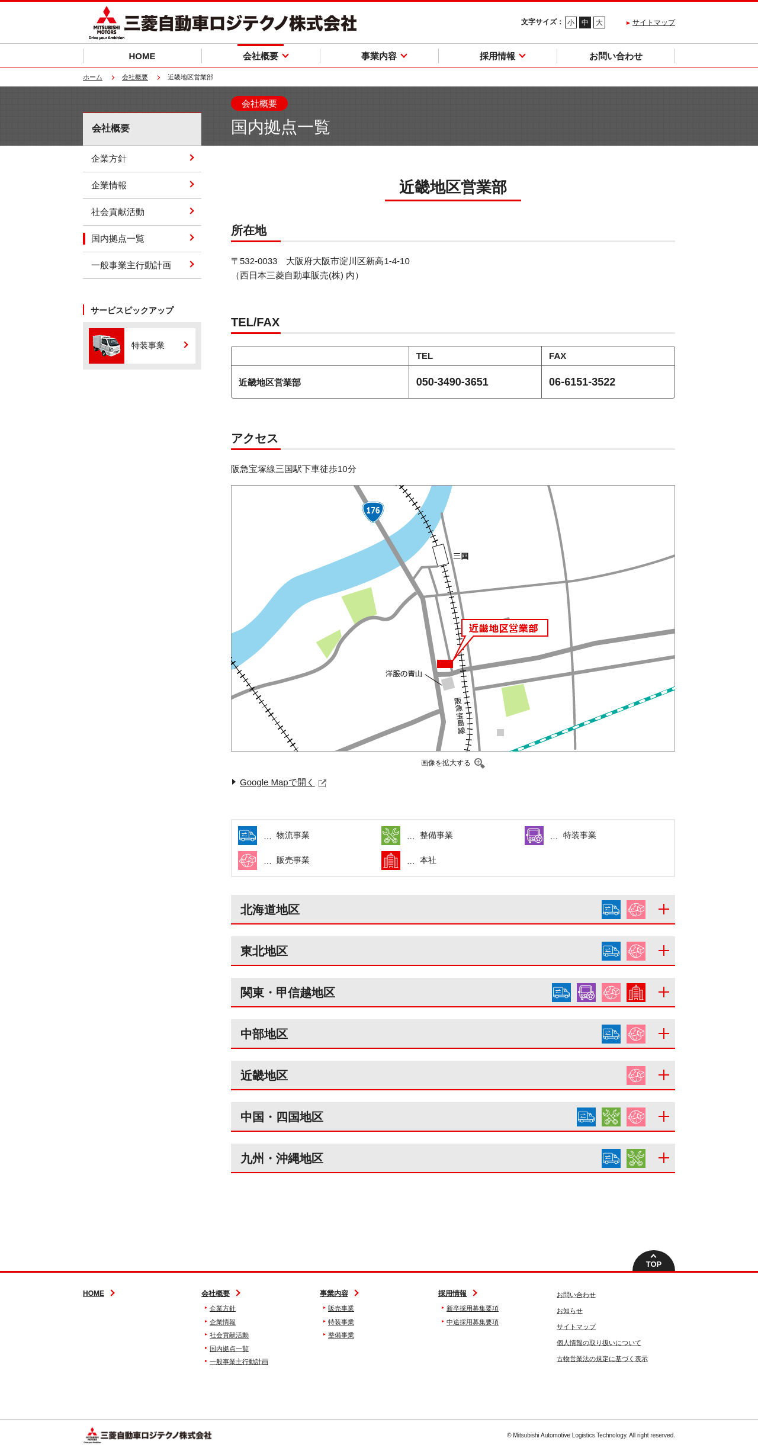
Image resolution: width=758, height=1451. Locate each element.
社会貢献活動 (117, 212)
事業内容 (334, 1293)
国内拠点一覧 (117, 238)
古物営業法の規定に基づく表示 (602, 1358)
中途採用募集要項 (473, 1321)
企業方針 (109, 158)
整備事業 (341, 1334)
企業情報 (109, 185)
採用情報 (452, 1293)
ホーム (92, 77)
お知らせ (570, 1310)
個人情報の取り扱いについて (599, 1342)
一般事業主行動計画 (131, 265)
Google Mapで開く (277, 782)
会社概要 (135, 77)
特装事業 (341, 1321)
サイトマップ (653, 22)
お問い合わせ (576, 1294)
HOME (93, 1293)
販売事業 (341, 1308)
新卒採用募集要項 (473, 1308)
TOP (654, 1264)
